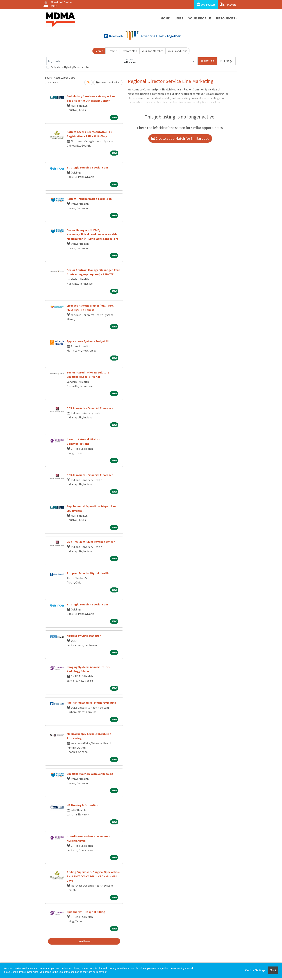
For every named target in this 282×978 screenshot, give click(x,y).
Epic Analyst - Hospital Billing (86, 912)
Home (165, 18)
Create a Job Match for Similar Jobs (180, 138)
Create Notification (107, 82)
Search (99, 51)
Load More (84, 941)
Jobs (179, 18)
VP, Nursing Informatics (82, 805)
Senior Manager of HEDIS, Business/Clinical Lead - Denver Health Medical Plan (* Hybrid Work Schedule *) (92, 234)
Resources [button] (225, 18)
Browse (112, 51)
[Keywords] (84, 61)
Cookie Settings (255, 970)
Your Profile (199, 18)
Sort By (52, 82)
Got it (273, 970)
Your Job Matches (152, 51)
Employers (228, 4)
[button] (226, 61)
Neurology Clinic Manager (84, 635)
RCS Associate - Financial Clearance (90, 408)
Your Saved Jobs (177, 51)
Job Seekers (206, 4)
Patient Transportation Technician (89, 198)
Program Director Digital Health (88, 573)
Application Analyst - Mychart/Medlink (91, 702)
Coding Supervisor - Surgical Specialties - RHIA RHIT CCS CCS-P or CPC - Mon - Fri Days (93, 876)
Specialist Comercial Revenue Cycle (90, 774)
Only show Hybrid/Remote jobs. (70, 67)
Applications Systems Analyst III (88, 341)
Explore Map (129, 51)
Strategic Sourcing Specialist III (87, 167)
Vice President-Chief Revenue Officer (91, 542)
